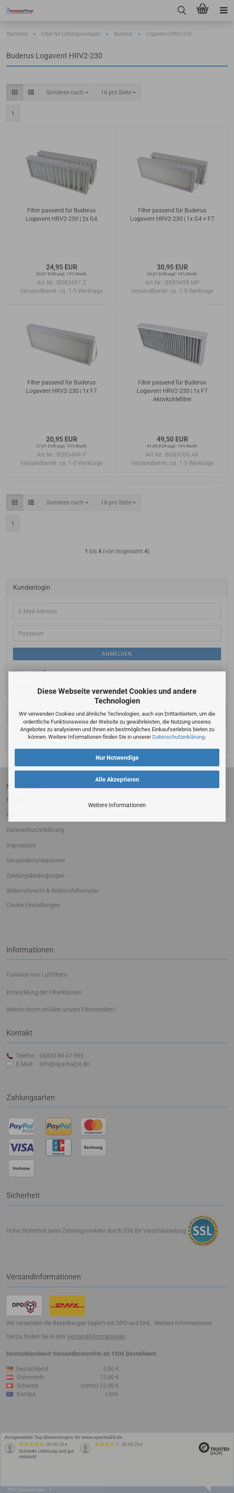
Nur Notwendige (117, 757)
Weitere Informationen (117, 805)
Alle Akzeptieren (117, 779)
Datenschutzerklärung (178, 737)
